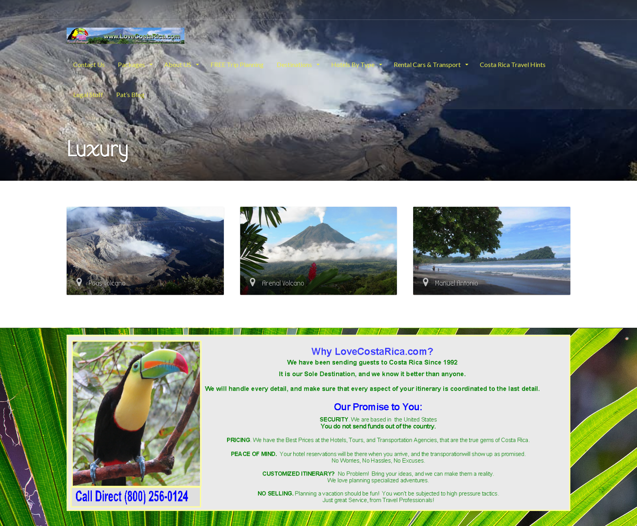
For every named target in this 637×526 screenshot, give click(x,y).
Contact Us (89, 64)
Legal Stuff (88, 94)
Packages (132, 64)
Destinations (295, 64)
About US (178, 64)
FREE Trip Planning (237, 64)
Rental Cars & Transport (428, 64)
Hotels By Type (353, 64)
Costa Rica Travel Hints (513, 64)
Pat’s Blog (130, 94)
